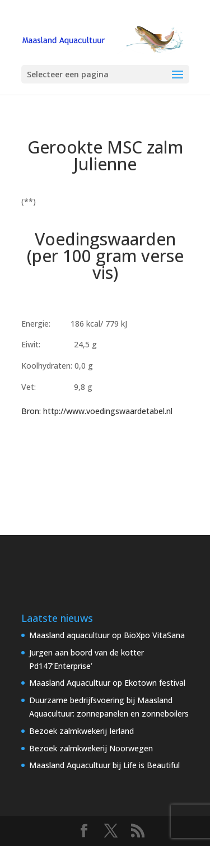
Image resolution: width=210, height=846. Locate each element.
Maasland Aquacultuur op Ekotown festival (107, 682)
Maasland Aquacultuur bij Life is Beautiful (104, 765)
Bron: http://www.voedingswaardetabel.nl (96, 411)
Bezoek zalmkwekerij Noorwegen (91, 748)
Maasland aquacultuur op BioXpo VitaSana (107, 635)
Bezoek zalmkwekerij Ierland (81, 731)
